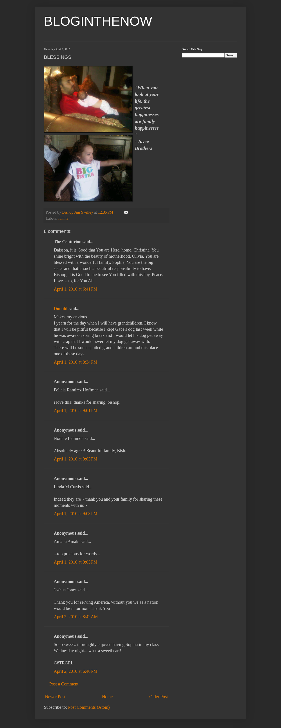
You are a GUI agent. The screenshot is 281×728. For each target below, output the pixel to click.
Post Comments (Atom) (89, 707)
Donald (60, 308)
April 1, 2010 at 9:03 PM (75, 459)
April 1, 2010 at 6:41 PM (75, 289)
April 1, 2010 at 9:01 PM (75, 410)
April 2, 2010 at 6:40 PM (75, 671)
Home (107, 696)
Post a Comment (63, 684)
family (63, 218)
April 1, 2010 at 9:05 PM (75, 562)
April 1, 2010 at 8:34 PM (75, 362)
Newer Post (55, 696)
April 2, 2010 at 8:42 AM (76, 616)
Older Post (158, 696)
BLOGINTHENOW (98, 21)
